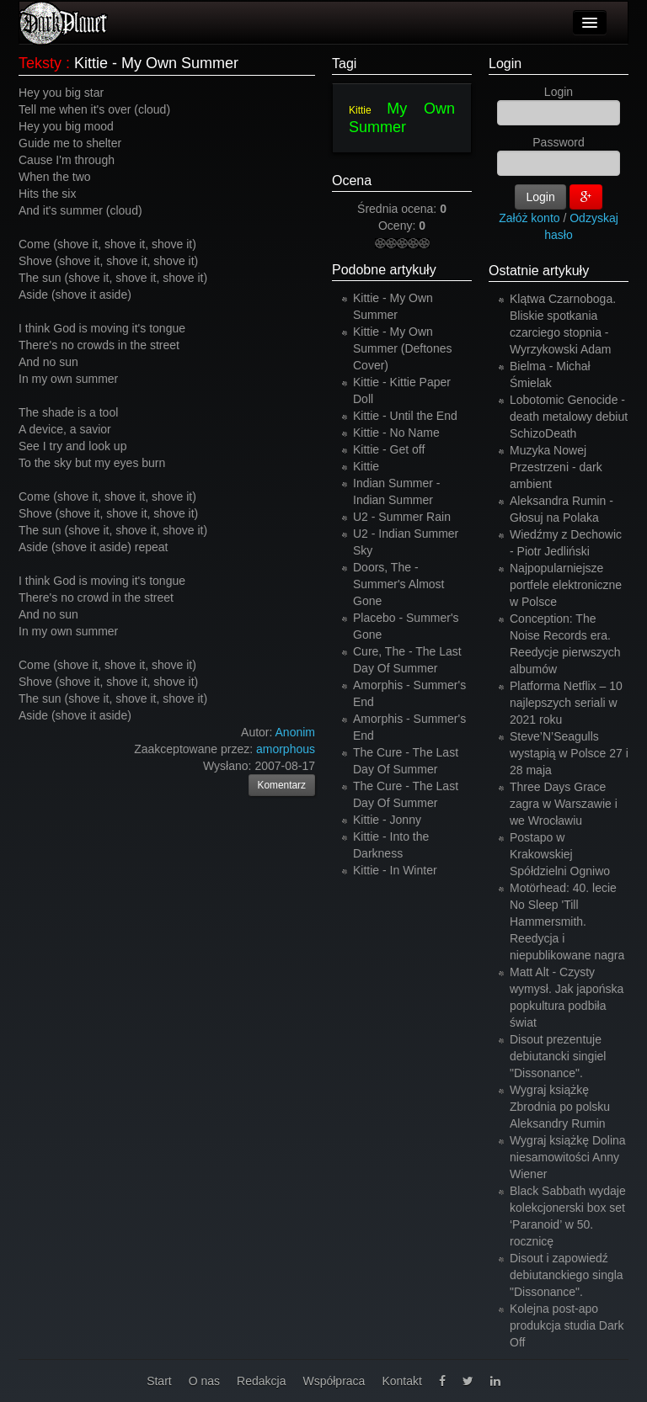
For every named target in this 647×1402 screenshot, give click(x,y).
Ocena (352, 180)
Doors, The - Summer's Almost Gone (398, 584)
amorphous (285, 749)
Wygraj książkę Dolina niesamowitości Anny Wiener (568, 1157)
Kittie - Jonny (387, 819)
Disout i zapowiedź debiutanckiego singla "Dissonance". (566, 1274)
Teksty (40, 63)
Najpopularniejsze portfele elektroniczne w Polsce (566, 584)
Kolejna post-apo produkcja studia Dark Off (566, 1325)
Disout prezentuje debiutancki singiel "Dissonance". (558, 1056)
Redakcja (261, 1381)
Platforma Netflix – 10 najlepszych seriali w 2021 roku (566, 702)
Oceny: (398, 225)
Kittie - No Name (396, 432)
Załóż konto (529, 218)
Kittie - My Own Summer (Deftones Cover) (402, 348)
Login (505, 63)
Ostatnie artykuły (539, 270)
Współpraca (333, 1381)
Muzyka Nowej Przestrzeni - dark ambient (556, 467)
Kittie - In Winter (395, 870)
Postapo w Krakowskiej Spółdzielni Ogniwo (560, 854)
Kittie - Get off (389, 449)
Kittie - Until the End (405, 415)
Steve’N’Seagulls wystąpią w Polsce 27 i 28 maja (569, 753)
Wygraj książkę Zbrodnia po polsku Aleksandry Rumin (560, 1106)
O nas (204, 1381)
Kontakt (401, 1381)
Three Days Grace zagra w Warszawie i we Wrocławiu (564, 803)
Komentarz (282, 785)
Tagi (344, 63)
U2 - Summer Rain (402, 516)
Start (159, 1381)
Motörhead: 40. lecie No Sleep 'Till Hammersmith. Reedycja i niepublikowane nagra (567, 921)
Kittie (360, 110)
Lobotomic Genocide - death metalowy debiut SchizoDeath (569, 416)
